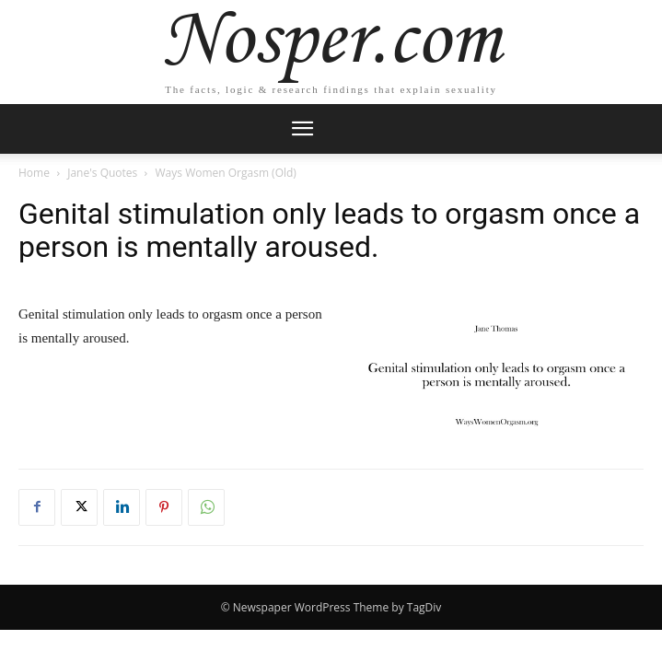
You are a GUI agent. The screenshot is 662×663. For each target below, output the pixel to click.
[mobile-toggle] (302, 129)
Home (34, 172)
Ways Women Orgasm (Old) (226, 172)
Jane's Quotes (102, 172)
